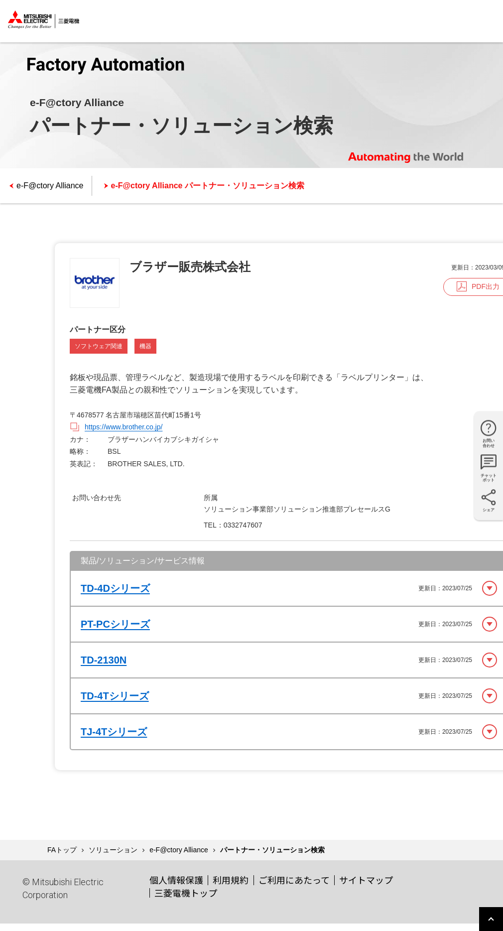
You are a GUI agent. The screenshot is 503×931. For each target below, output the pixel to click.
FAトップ (62, 850)
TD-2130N (103, 660)
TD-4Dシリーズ (115, 588)
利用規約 (231, 879)
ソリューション (113, 850)
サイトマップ (366, 879)
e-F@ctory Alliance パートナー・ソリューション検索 (207, 185)
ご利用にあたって (294, 879)
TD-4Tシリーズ (115, 695)
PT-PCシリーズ (115, 624)
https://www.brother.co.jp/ (123, 427)
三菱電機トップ (185, 892)
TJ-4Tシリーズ (114, 731)
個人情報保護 (176, 879)
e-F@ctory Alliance (50, 185)
